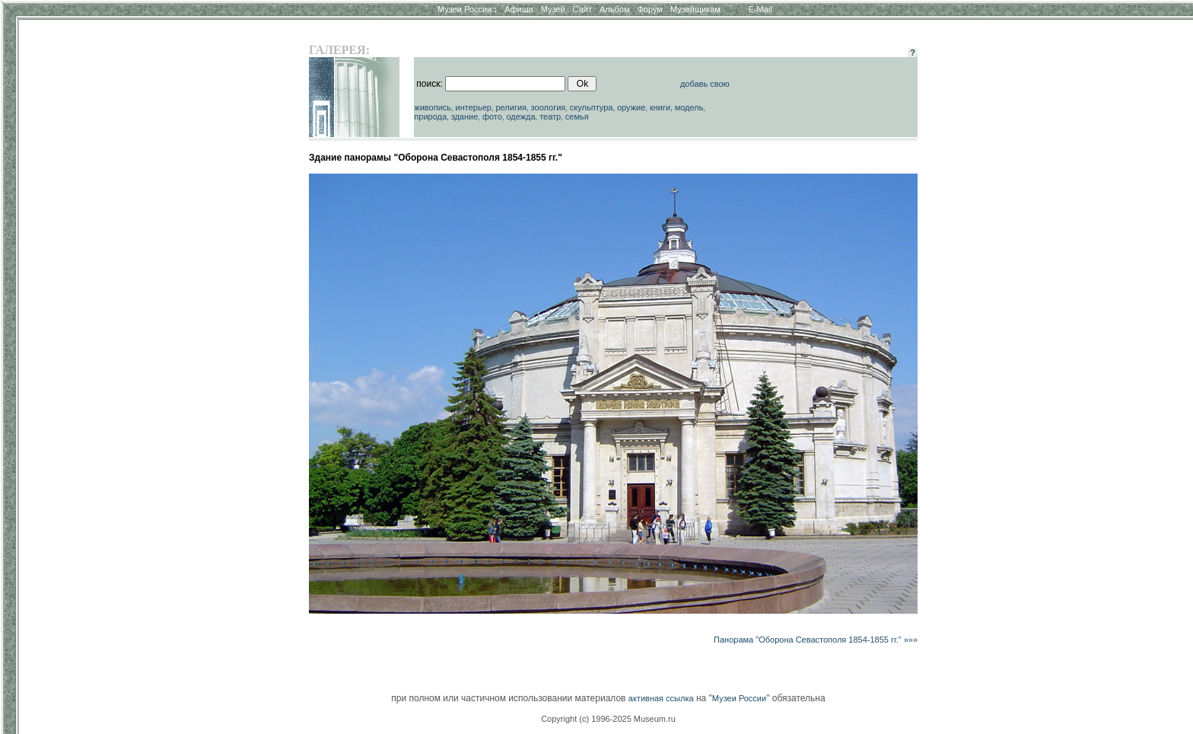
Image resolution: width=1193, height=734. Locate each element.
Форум (649, 9)
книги (660, 107)
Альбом (614, 9)
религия (511, 107)
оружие (631, 107)
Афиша (518, 9)
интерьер (474, 107)
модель (689, 107)
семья (577, 116)
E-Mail (760, 9)
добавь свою (705, 83)
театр (550, 116)
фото (492, 116)
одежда (520, 116)
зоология (548, 107)
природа (430, 116)
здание (465, 116)
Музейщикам (695, 9)
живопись (432, 107)
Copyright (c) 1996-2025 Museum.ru (608, 718)
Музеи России (467, 9)
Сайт (582, 9)
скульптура (591, 107)
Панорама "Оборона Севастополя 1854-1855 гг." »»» (816, 639)
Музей (553, 9)
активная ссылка (661, 698)
